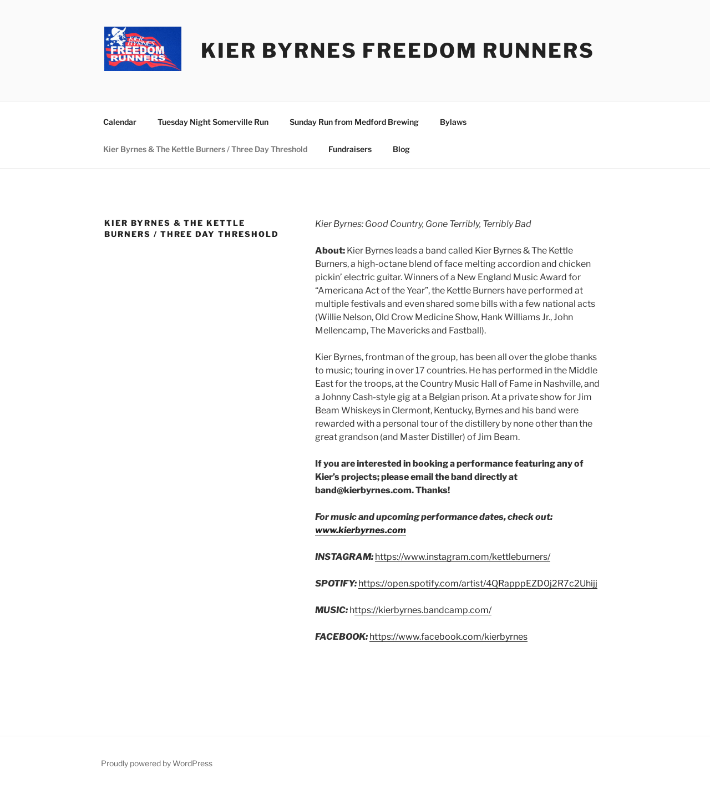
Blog (401, 149)
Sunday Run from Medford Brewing (354, 122)
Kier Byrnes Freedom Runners (398, 50)
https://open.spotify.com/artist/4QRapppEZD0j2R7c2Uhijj (477, 583)
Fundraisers (350, 149)
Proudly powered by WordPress (156, 763)
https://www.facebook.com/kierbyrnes (448, 636)
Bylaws (453, 122)
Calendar (119, 122)
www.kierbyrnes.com (360, 530)
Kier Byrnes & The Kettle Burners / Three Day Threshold (205, 149)
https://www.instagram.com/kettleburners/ (462, 557)
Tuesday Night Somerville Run (213, 122)
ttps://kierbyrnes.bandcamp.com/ (422, 610)
